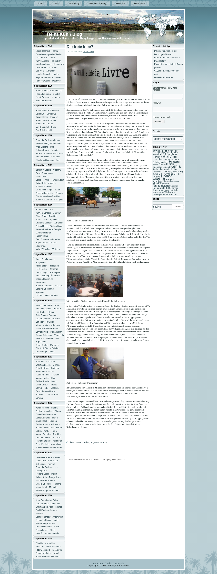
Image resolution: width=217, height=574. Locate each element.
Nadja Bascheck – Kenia (47, 51)
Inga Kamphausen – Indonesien (50, 64)
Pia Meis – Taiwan (44, 186)
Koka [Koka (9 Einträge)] (174, 169)
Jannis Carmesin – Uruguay (48, 213)
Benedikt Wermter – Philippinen (50, 200)
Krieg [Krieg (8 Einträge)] (180, 171)
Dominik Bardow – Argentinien (49, 517)
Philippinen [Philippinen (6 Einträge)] (173, 186)
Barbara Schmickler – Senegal (49, 193)
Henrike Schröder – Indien (47, 74)
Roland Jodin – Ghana (46, 120)
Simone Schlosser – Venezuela (50, 335)
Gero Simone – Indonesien (48, 239)
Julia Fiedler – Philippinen (47, 266)
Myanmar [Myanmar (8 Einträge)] (165, 183)
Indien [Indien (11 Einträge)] (170, 164)
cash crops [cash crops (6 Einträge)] (168, 159)
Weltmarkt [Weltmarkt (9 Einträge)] (170, 192)
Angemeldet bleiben (163, 117)
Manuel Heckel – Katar (46, 378)
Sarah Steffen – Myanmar (47, 345)
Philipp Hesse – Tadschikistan (49, 226)
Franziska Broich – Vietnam (48, 140)
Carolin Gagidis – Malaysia (48, 272)
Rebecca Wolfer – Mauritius (48, 81)
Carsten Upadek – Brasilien (48, 457)
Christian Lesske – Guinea (48, 365)
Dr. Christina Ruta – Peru (47, 295)
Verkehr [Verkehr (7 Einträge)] (174, 190)
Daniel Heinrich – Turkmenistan (50, 180)
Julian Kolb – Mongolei (46, 183)
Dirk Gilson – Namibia (45, 464)
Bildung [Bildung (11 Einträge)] (157, 157)
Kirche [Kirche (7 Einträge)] (155, 169)
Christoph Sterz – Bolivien (47, 348)
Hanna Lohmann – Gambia (48, 94)
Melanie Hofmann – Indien (47, 527)
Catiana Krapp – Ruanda (47, 150)
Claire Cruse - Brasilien (79, 442)
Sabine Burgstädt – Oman (47, 490)
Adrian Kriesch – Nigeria (46, 408)
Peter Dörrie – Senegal (46, 315)
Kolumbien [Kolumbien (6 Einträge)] (157, 171)
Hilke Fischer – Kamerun (47, 269)
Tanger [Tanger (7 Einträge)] (175, 188)
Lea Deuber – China (45, 312)
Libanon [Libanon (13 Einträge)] (166, 176)
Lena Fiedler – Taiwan (45, 57)
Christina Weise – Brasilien (48, 196)
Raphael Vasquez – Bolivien (48, 77)
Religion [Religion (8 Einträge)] (157, 188)
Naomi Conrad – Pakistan (47, 305)
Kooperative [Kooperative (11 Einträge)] (169, 171)
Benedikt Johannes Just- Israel (49, 285)
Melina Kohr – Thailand (46, 67)
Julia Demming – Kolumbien (48, 143)
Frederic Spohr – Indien (46, 474)
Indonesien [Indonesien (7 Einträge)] (158, 167)
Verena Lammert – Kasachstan (50, 153)
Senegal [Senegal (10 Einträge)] (166, 187)
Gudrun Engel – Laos (45, 523)
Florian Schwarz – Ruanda (48, 424)
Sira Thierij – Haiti (44, 130)
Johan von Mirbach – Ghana (48, 546)
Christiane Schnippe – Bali (48, 160)
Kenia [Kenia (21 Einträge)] (175, 166)
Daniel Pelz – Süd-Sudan (47, 460)
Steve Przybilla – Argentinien (49, 444)
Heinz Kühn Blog (64, 34)
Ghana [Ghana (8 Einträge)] (162, 164)
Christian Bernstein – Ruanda (49, 507)
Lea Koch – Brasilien (45, 322)
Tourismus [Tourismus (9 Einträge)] (158, 190)
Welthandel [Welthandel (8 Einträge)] (158, 192)
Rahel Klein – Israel (44, 123)
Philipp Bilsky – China (45, 530)
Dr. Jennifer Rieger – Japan (48, 190)
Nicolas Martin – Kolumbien (48, 325)
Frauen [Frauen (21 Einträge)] (175, 161)
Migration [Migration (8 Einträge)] (157, 181)
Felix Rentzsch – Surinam (47, 368)
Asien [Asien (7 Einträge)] (155, 154)
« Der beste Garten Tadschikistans (84, 459)
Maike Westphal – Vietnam (48, 249)
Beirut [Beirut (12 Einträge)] (162, 154)
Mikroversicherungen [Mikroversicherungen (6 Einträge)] (170, 181)
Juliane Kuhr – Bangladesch (48, 477)
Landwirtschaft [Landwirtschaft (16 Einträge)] (170, 173)
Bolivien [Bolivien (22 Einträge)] (170, 156)
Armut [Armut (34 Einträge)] (170, 151)
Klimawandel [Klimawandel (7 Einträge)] (164, 169)
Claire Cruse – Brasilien (46, 216)
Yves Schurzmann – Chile (47, 533)
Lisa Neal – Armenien (45, 71)
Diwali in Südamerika (163, 77)
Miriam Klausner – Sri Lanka (48, 437)
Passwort (157, 103)
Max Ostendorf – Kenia (46, 127)
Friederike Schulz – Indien (47, 520)
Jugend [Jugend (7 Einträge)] (166, 167)
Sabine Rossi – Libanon (46, 381)
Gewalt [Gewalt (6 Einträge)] (155, 164)
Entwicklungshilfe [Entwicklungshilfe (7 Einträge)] (160, 162)
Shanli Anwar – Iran (44, 209)
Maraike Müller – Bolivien (47, 328)
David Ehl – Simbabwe (46, 114)
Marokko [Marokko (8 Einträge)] (170, 179)
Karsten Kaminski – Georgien (49, 229)
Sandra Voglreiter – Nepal (47, 553)
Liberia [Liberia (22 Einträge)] (159, 178)
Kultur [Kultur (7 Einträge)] (155, 174)
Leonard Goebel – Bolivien (48, 318)
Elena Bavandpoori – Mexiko (49, 54)
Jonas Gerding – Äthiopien (48, 275)
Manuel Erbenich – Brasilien (48, 434)
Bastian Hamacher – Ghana (48, 411)
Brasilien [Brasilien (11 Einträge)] (158, 159)
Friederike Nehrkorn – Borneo (49, 427)
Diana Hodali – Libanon (46, 421)
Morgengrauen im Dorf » (114, 459)
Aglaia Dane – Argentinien (47, 219)
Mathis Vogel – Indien (45, 352)
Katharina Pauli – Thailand (48, 375)
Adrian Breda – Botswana (47, 110)
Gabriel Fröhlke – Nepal (46, 431)
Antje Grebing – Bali (45, 147)
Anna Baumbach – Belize (47, 500)
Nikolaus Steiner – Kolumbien (49, 441)
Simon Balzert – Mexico (46, 385)
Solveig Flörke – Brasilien (47, 388)
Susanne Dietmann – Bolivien (49, 447)
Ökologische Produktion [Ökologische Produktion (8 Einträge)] (164, 194)
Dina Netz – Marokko (45, 543)
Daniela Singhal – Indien (47, 418)
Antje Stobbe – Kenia (45, 361)
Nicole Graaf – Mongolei (46, 487)
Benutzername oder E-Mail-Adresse (165, 89)
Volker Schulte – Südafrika (48, 556)
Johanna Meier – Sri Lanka (48, 157)
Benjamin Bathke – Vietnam (48, 170)
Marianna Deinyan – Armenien (49, 223)
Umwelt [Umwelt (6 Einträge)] (167, 190)
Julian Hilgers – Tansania (47, 117)
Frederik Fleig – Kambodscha (49, 90)
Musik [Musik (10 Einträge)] (156, 183)
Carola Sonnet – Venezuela (48, 504)
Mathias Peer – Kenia (45, 480)
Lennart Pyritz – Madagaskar (49, 332)
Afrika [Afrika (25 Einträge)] (158, 151)
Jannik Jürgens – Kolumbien (48, 61)
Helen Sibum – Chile (45, 371)
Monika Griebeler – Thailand (48, 484)
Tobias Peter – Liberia (45, 391)
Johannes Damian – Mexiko (48, 309)
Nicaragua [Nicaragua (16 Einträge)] (161, 185)
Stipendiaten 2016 (99, 442)
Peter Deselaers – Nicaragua (49, 550)
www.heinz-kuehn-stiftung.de (108, 563)
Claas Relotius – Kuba (46, 414)
